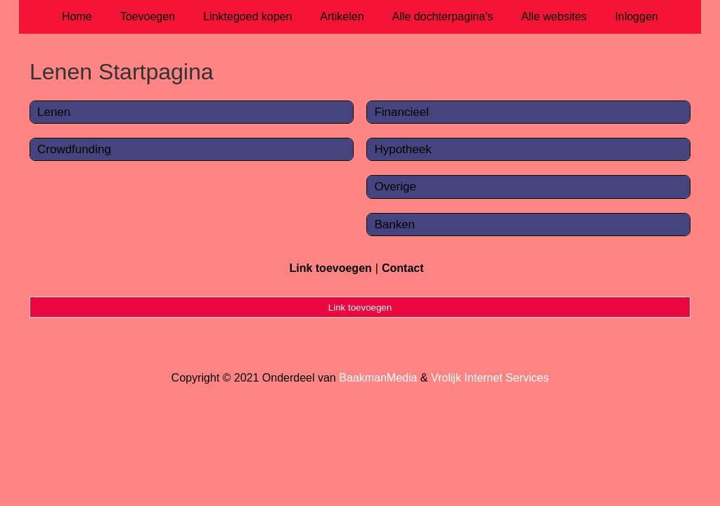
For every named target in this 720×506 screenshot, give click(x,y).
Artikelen (342, 16)
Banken (394, 224)
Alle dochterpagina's (443, 16)
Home (77, 16)
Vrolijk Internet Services (489, 378)
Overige (395, 186)
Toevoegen (147, 16)
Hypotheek (402, 149)
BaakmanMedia (378, 378)
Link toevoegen (330, 268)
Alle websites (553, 16)
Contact (403, 268)
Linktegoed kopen (247, 16)
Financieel (401, 112)
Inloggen (636, 16)
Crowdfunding (74, 149)
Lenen (53, 112)
